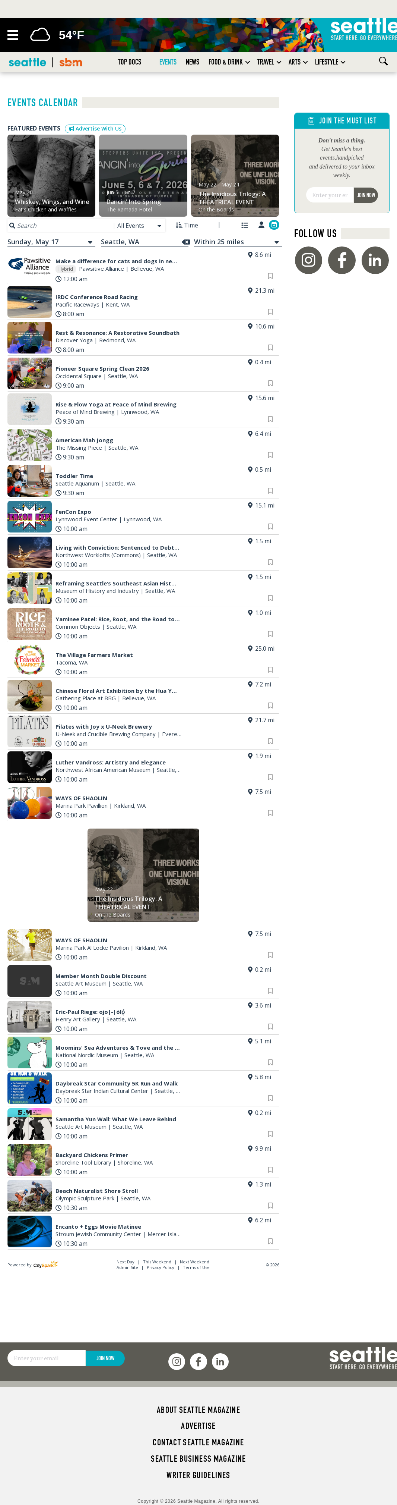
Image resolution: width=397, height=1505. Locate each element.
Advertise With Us (95, 128)
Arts (295, 61)
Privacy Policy (160, 1267)
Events (168, 61)
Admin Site (127, 1267)
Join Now (366, 195)
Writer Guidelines (198, 1475)
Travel (265, 61)
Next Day (126, 1261)
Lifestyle (326, 61)
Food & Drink (226, 61)
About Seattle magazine (198, 1410)
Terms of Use (196, 1267)
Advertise (198, 1426)
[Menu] (12, 35)
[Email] (330, 195)
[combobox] (139, 225)
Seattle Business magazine (198, 1459)
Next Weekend (194, 1261)
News (192, 61)
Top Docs (129, 61)
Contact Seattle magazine (198, 1442)
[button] (248, 62)
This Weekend (157, 1261)
